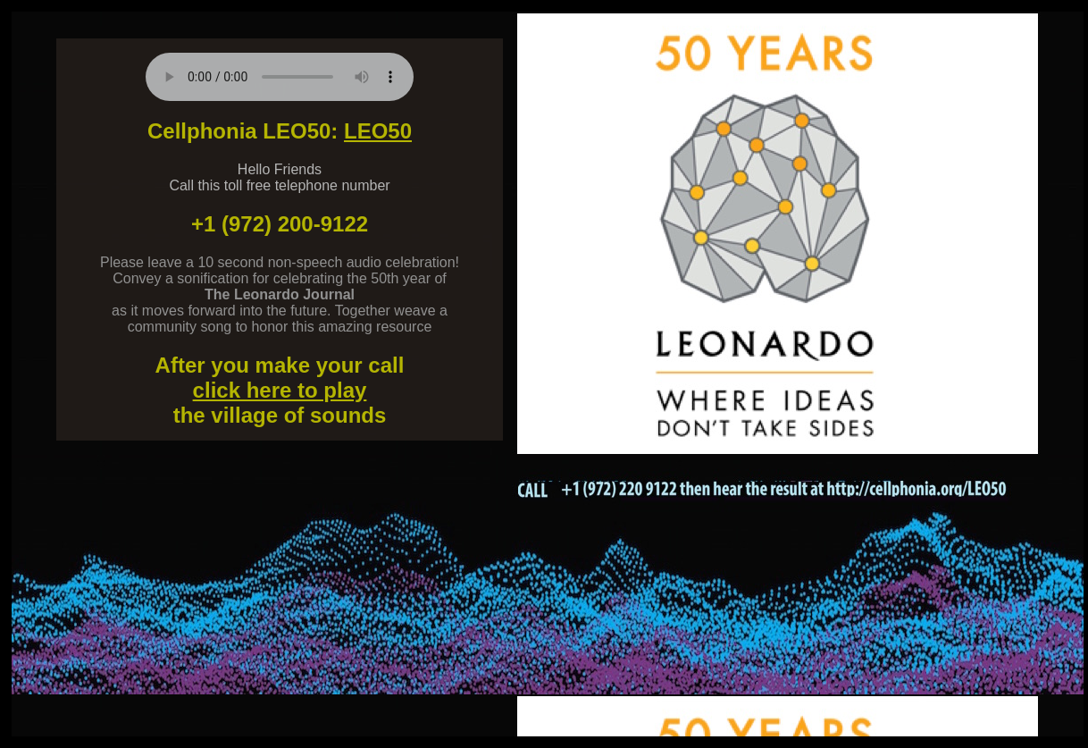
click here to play (280, 390)
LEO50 (378, 131)
